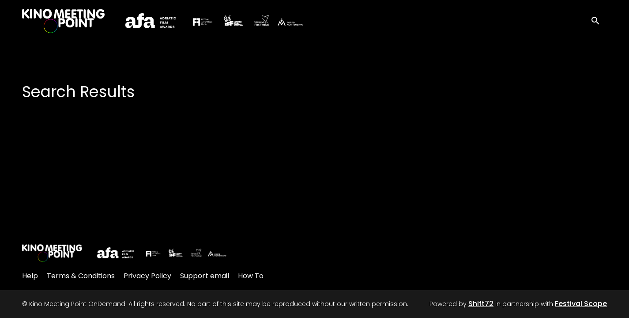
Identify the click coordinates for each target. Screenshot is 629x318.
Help (30, 276)
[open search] (599, 19)
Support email (204, 276)
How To (251, 276)
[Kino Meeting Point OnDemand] (124, 253)
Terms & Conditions (81, 276)
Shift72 (480, 304)
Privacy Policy (147, 276)
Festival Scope (581, 304)
